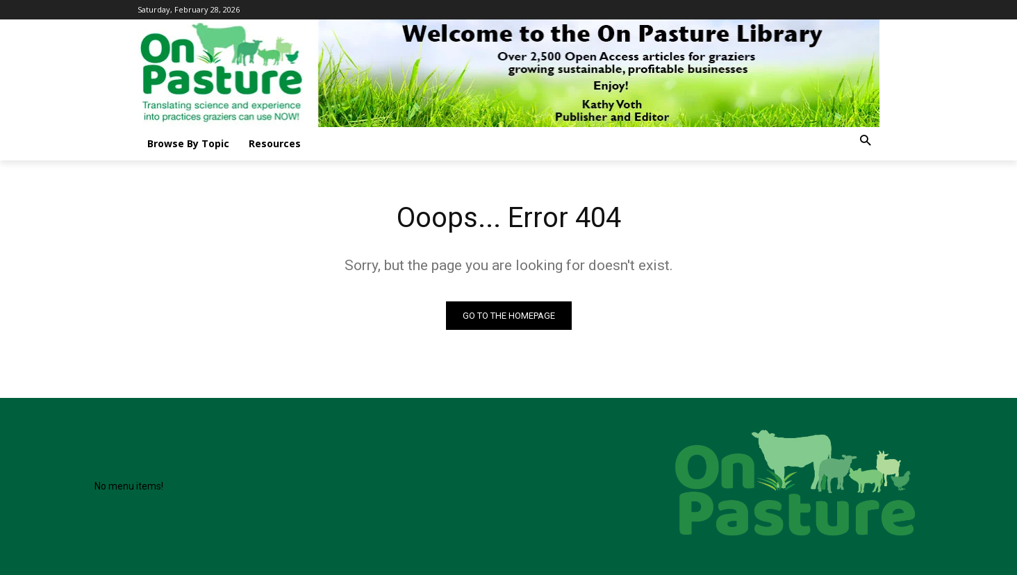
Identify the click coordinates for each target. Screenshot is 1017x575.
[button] (865, 141)
